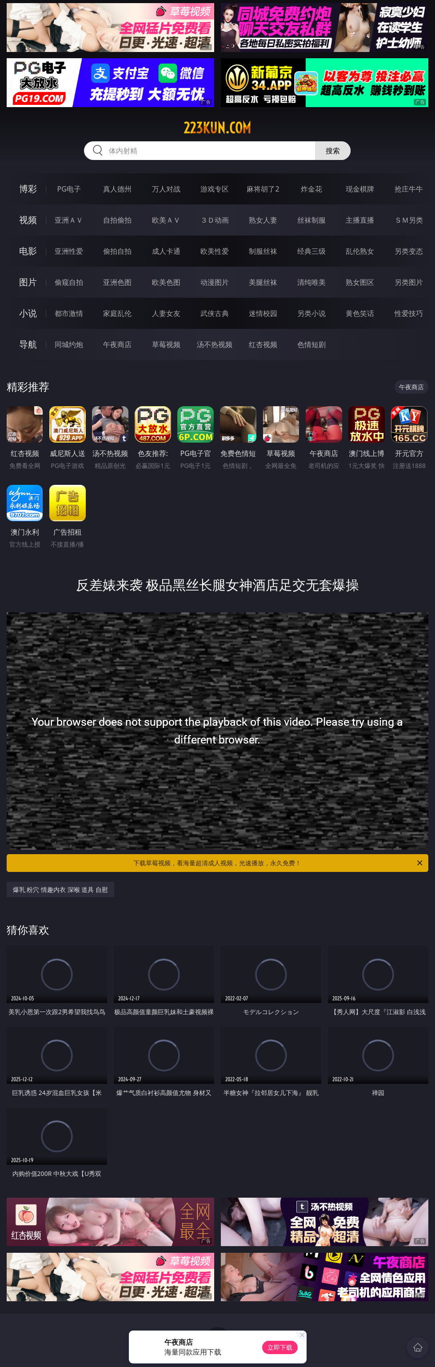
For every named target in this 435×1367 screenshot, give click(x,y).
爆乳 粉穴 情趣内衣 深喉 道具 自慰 (60, 889)
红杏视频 (263, 344)
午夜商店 (117, 344)
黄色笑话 (360, 313)
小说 (28, 313)
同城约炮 (69, 344)
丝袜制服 (311, 220)
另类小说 (311, 313)
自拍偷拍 (117, 220)
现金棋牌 (360, 189)
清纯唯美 (311, 282)
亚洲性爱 (69, 251)
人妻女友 (166, 313)
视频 (28, 220)
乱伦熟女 (360, 251)
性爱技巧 (409, 313)
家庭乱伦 (117, 313)
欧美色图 (166, 282)
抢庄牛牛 (409, 189)
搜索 (333, 151)
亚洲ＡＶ (69, 220)
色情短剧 (311, 344)
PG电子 (69, 189)
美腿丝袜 (263, 282)
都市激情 (69, 313)
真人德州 (117, 189)
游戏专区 (214, 189)
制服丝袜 (263, 251)
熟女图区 (360, 282)
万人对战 (166, 189)
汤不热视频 (214, 344)
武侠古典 (214, 313)
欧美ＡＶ (166, 220)
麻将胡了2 (263, 189)
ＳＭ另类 (409, 220)
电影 (28, 251)
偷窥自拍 (69, 282)
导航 (28, 344)
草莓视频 (166, 344)
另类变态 (409, 251)
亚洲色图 (117, 282)
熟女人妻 (263, 220)
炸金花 (311, 189)
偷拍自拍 (117, 251)
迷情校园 (263, 313)
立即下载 (279, 1347)
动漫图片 (214, 282)
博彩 (28, 189)
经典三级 (311, 251)
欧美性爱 (214, 251)
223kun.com (217, 128)
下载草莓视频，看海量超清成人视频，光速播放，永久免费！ (278, 863)
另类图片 (409, 282)
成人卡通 (166, 251)
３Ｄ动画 (214, 220)
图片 (28, 282)
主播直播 (360, 220)
